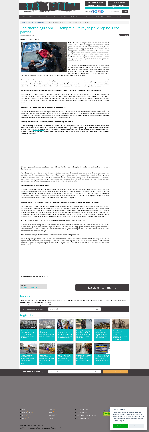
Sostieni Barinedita (81, 414)
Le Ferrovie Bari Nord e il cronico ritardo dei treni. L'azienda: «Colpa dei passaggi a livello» (102, 358)
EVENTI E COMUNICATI (27, 414)
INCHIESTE (30, 17)
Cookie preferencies (54, 420)
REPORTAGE (48, 17)
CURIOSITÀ (39, 17)
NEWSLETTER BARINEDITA (34, 309)
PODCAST (109, 17)
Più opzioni (137, 426)
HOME (23, 17)
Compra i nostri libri (82, 417)
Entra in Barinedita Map (83, 418)
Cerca (125, 11)
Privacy (51, 418)
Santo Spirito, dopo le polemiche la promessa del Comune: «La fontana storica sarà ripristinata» (120, 335)
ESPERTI (84, 17)
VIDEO (103, 17)
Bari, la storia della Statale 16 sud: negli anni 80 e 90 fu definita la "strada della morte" (64, 358)
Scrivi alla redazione (82, 411)
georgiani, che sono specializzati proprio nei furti (85, 175)
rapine (86, 82)
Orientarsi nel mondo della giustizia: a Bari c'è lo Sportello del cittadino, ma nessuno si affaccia (28, 334)
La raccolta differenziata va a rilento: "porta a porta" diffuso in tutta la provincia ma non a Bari (46, 359)
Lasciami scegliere (118, 421)
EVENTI (78, 17)
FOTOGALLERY (94, 17)
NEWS (23, 418)
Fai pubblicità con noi (82, 412)
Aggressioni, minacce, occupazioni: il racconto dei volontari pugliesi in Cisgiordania (46, 333)
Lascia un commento (102, 287)
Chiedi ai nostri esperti (82, 409)
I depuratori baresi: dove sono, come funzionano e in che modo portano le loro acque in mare (102, 334)
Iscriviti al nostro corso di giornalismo (86, 415)
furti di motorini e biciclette (39, 84)
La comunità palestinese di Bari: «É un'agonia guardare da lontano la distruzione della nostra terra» (65, 334)
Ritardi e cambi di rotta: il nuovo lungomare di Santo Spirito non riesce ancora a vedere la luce (27, 359)
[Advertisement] (65, 150)
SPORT (56, 17)
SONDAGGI (52, 415)
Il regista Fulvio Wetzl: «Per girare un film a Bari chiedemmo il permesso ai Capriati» (83, 357)
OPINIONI (64, 17)
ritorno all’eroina (38, 130)
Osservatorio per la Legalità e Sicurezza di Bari (88, 86)
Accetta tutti (120, 426)
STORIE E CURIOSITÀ (27, 412)
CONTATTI (118, 17)
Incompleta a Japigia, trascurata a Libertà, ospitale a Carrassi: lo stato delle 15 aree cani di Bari (83, 334)
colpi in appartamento (96, 82)
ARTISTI (71, 17)
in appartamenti (26, 177)
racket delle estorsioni (73, 84)
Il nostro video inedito (115, 372)
